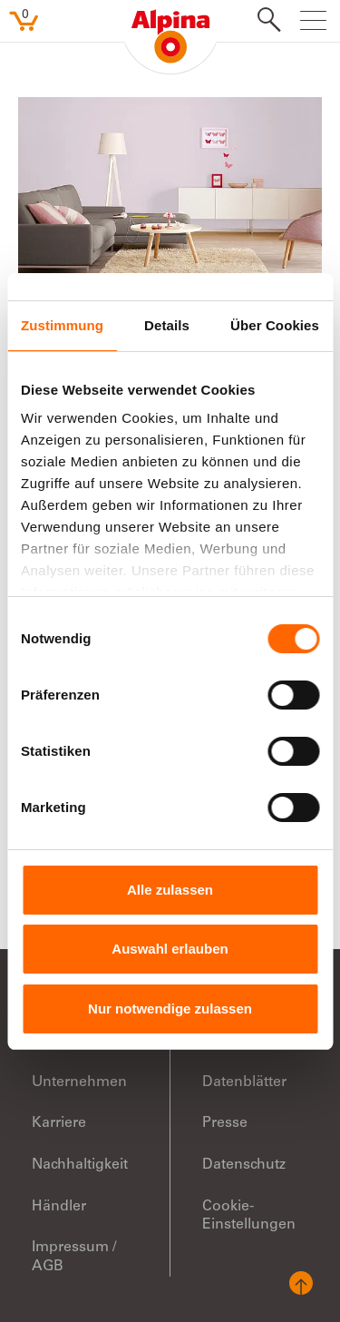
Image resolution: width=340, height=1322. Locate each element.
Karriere (59, 1123)
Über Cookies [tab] (274, 325)
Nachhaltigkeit (80, 1165)
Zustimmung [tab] (62, 325)
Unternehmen (79, 1082)
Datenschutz (244, 1165)
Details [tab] (166, 325)
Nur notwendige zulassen (170, 1008)
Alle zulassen (170, 889)
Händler (59, 1207)
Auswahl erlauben (170, 948)
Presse (225, 1123)
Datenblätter (244, 1082)
